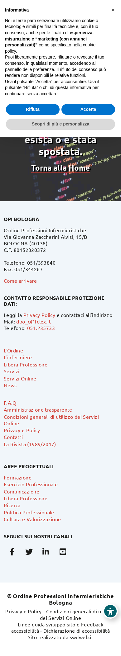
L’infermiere (18, 357)
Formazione (17, 477)
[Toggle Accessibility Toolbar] (110, 611)
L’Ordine (13, 350)
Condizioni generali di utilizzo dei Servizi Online (78, 614)
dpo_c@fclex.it (33, 321)
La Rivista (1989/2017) (30, 444)
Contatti (13, 437)
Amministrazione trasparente (38, 409)
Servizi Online (20, 378)
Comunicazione (21, 491)
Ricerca (12, 505)
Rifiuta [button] (33, 109)
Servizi (12, 371)
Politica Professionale (29, 512)
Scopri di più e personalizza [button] (60, 123)
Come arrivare (20, 280)
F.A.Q (10, 402)
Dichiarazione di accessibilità (76, 630)
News (10, 385)
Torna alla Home (60, 167)
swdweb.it (82, 637)
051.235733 (41, 328)
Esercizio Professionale (31, 484)
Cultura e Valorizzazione (32, 519)
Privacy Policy (39, 315)
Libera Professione (25, 364)
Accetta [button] (88, 109)
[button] (113, 10)
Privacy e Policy (22, 430)
